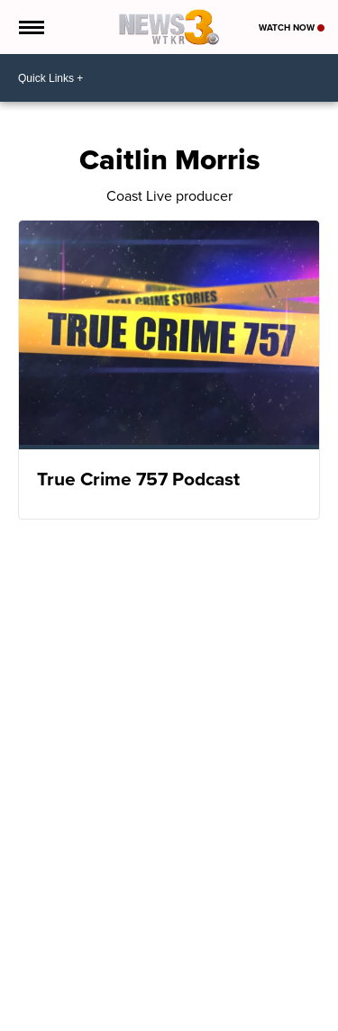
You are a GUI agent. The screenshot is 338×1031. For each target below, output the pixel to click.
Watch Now (291, 27)
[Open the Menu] (30, 27)
